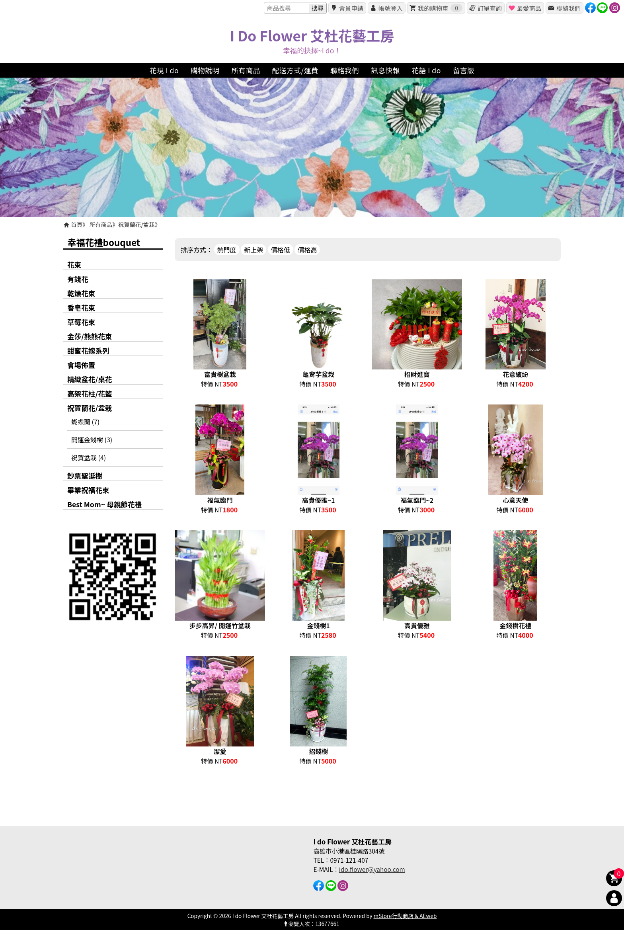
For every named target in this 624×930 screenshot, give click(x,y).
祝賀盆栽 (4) (88, 457)
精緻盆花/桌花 (89, 379)
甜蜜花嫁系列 (88, 351)
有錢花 (77, 279)
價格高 (307, 249)
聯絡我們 (568, 8)
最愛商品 (529, 8)
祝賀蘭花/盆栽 (136, 224)
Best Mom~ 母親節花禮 (104, 504)
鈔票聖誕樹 (84, 476)
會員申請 (351, 8)
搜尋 (318, 8)
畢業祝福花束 (88, 490)
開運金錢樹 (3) (91, 439)
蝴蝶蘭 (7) (85, 421)
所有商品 (101, 224)
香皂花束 (81, 308)
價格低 (280, 249)
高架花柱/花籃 (89, 394)
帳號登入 (390, 8)
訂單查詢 (490, 8)
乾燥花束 (81, 293)
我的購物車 (440, 8)
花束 (74, 265)
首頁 (76, 224)
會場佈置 (81, 365)
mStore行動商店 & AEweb (405, 916)
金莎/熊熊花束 (89, 336)
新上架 (253, 249)
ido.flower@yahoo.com (372, 869)
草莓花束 (81, 322)
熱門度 (226, 249)
